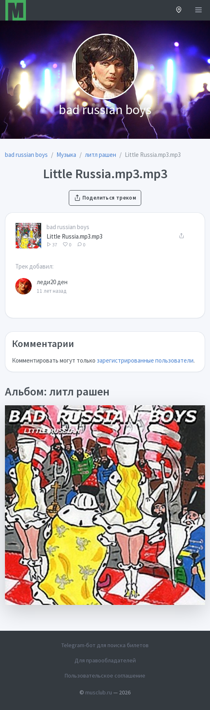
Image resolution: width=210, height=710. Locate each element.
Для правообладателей (105, 660)
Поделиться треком (105, 197)
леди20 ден (52, 282)
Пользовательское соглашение (105, 675)
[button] (179, 10)
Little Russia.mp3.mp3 (75, 236)
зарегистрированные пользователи (145, 360)
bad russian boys (68, 227)
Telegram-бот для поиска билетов (105, 645)
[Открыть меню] (198, 10)
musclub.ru (98, 692)
